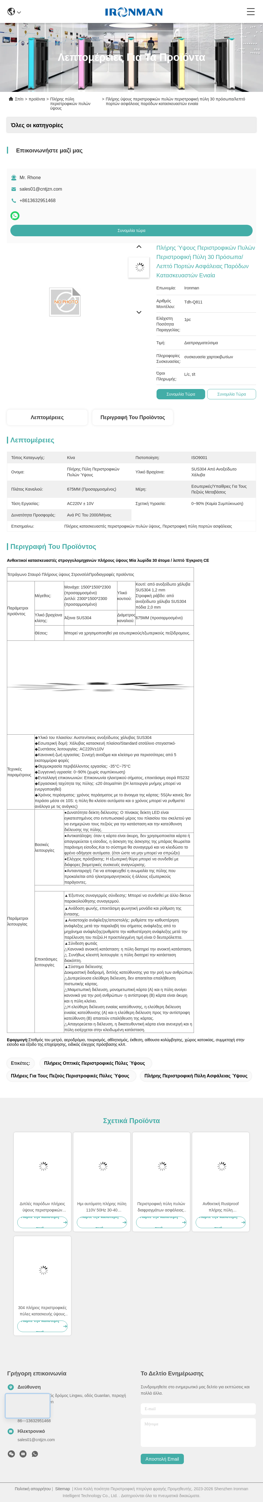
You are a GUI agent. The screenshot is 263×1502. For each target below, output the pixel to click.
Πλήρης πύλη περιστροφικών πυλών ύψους (70, 104)
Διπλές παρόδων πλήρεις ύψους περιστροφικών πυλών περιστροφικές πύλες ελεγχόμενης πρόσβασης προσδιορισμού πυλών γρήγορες (42, 1207)
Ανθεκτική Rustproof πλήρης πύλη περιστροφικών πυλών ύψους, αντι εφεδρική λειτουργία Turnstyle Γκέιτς (220, 1207)
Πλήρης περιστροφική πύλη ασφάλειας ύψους (195, 1075)
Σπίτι (19, 99)
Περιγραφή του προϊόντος (132, 417)
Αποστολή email (162, 1459)
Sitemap (62, 1488)
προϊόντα (37, 99)
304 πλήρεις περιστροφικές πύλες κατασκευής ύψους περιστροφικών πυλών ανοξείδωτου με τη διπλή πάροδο (42, 1311)
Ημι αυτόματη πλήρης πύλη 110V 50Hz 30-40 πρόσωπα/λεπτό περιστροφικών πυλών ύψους (101, 1207)
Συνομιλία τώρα (132, 230)
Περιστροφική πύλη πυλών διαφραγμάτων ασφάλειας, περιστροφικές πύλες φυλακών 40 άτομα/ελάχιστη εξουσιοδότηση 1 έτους (161, 1207)
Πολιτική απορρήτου (33, 1488)
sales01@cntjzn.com (41, 189)
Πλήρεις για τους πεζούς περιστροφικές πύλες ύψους (70, 1075)
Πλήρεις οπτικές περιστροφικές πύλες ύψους (94, 1063)
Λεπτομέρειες (47, 417)
